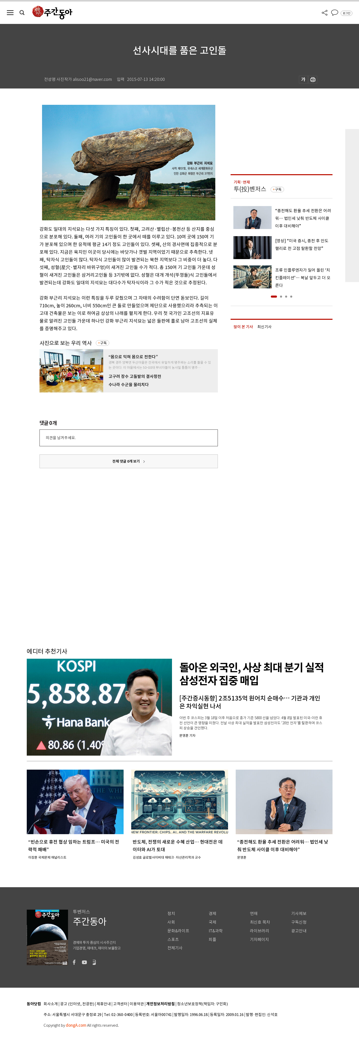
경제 (212, 913)
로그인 (346, 13)
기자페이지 (259, 939)
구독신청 (299, 922)
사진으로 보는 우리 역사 (65, 343)
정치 (171, 913)
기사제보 (299, 913)
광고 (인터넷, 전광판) (77, 1004)
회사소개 (51, 1004)
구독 (103, 343)
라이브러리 (259, 931)
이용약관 (137, 1004)
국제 (212, 922)
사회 (171, 922)
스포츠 (173, 939)
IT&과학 (216, 931)
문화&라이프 (178, 931)
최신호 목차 (260, 922)
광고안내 (299, 931)
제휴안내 (104, 1004)
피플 (212, 939)
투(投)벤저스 (250, 189)
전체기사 (175, 948)
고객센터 (120, 1004)
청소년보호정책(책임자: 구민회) (202, 1004)
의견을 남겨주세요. (61, 437)
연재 (254, 913)
